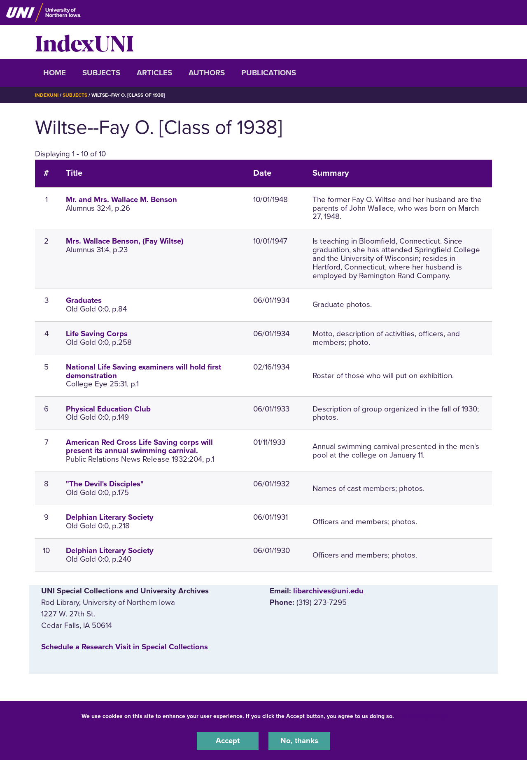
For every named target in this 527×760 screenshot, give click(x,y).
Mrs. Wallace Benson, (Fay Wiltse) (125, 241)
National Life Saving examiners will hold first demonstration (143, 371)
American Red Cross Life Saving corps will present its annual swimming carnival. (139, 446)
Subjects (101, 72)
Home (54, 72)
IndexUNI (84, 42)
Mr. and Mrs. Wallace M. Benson (121, 199)
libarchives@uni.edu (328, 590)
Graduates (84, 299)
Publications (268, 72)
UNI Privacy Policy (421, 716)
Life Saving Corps (97, 333)
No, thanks (299, 741)
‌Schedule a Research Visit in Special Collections (124, 646)
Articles (154, 72)
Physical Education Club (108, 408)
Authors (207, 72)
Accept (228, 741)
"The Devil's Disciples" (105, 483)
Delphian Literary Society (110, 516)
